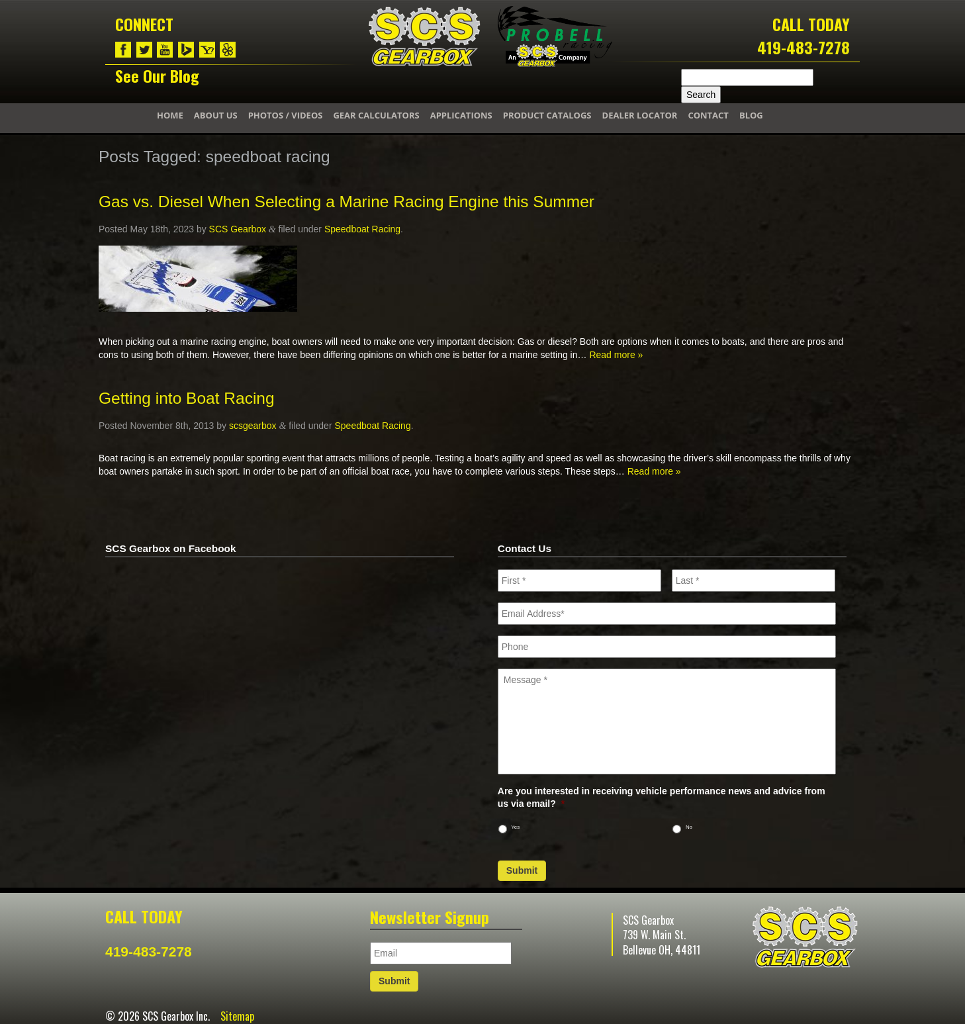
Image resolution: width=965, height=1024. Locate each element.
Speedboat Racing (362, 229)
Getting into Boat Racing (187, 398)
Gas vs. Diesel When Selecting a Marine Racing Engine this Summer (346, 201)
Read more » (616, 354)
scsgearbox (253, 425)
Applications (461, 115)
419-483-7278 (803, 47)
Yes (515, 827)
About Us (216, 115)
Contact (708, 115)
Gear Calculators (376, 115)
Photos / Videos (285, 115)
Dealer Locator (640, 115)
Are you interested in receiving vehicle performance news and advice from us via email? (661, 797)
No (689, 827)
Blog (751, 115)
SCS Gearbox (237, 229)
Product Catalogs (547, 115)
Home (170, 115)
